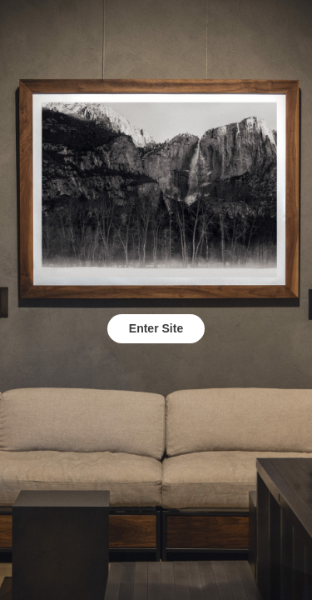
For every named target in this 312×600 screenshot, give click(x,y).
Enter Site (156, 328)
